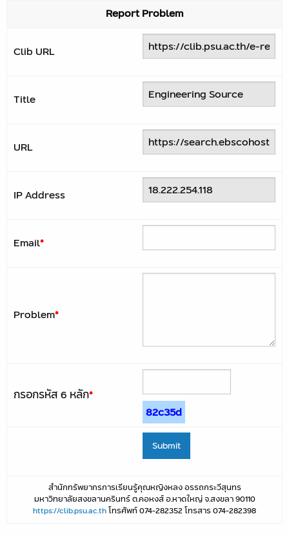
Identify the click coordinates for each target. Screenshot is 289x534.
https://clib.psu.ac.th (69, 510)
